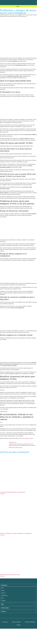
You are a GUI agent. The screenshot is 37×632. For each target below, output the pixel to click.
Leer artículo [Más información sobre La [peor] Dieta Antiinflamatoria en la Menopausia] (2, 493)
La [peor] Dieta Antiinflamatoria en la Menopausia (12, 492)
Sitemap (18, 624)
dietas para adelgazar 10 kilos (26, 438)
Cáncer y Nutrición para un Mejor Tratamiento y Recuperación (16, 533)
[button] (36, 2)
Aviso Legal (4, 622)
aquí (21, 447)
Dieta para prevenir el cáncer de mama (10, 574)
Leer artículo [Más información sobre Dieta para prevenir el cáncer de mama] (2, 576)
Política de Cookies (16, 622)
